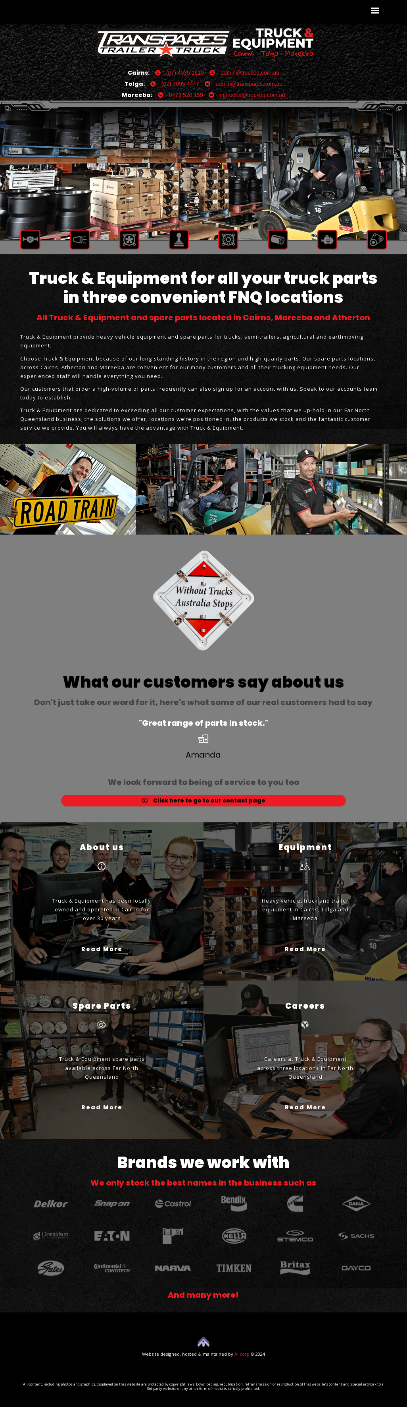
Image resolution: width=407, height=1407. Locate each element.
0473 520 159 (180, 95)
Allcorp (242, 1354)
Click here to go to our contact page (203, 800)
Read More (102, 949)
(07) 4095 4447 (174, 84)
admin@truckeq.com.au (244, 73)
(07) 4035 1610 (179, 73)
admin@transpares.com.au (243, 84)
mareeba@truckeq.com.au (247, 95)
